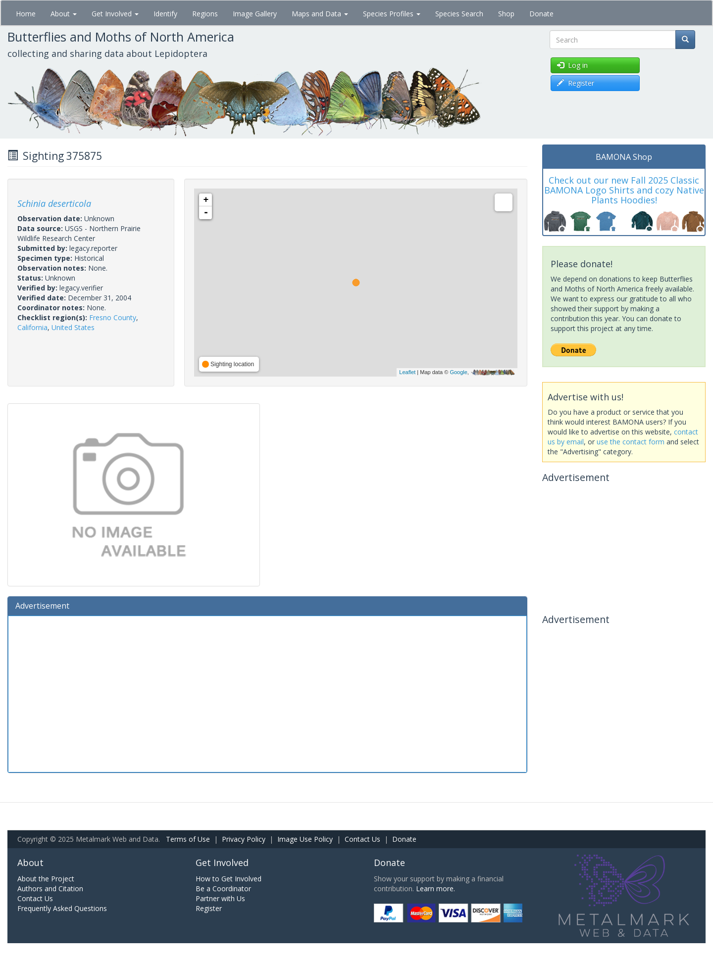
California (32, 327)
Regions (205, 13)
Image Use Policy (305, 839)
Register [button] (575, 83)
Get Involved (115, 13)
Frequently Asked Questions (62, 908)
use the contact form (630, 441)
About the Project (45, 878)
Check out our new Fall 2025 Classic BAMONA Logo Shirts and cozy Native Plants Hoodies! (624, 190)
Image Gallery (255, 13)
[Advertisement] (267, 693)
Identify (165, 13)
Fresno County (112, 317)
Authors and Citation (50, 888)
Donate (541, 13)
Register (209, 908)
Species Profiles (391, 13)
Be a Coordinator (223, 888)
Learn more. (435, 888)
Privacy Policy (243, 839)
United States (73, 327)
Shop (506, 13)
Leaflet (407, 372)
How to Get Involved (228, 878)
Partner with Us (220, 898)
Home (26, 13)
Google (458, 372)
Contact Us (362, 839)
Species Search (459, 13)
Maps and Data (320, 13)
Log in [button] (572, 65)
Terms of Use (188, 839)
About (64, 13)
